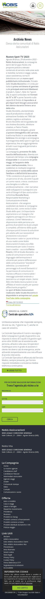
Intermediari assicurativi (13, 476)
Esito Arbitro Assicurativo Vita (15, 544)
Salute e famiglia (10, 506)
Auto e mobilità (9, 501)
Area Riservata (9, 549)
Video (6, 487)
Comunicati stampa (11, 484)
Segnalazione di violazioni (13, 565)
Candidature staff (10, 471)
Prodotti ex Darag (11, 517)
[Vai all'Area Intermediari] (33, 6)
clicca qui (29, 583)
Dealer (6, 481)
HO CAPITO (22, 588)
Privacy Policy (9, 557)
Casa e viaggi (9, 504)
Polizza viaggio (9, 527)
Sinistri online (9, 552)
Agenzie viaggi (9, 479)
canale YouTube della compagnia (22, 296)
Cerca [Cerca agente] (10, 419)
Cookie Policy (9, 560)
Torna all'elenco (13, 305)
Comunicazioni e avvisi (12, 492)
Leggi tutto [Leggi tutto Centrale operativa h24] (14, 370)
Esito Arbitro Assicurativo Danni (16, 542)
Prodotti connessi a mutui (14, 522)
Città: (4, 399)
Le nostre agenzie (11, 468)
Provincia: (6, 391)
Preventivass (8, 547)
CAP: (3, 407)
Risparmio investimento (13, 509)
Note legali (8, 555)
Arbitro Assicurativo (11, 539)
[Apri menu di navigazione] (40, 6)
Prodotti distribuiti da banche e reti (17, 525)
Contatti (7, 489)
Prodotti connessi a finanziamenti (17, 519)
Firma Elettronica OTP (12, 562)
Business (7, 514)
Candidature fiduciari (11, 474)
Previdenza (8, 512)
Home (6, 466)
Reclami (7, 536)
